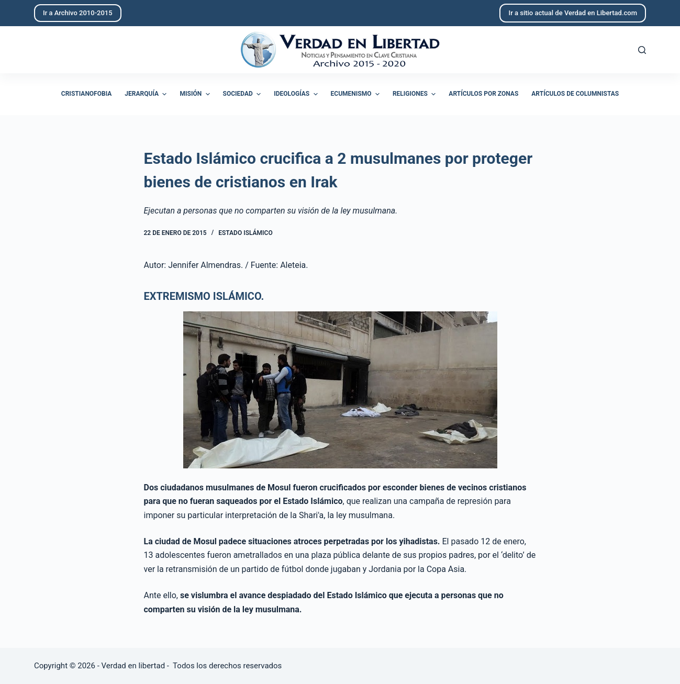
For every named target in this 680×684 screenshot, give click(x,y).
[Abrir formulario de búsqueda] (642, 50)
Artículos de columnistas (575, 93)
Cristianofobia (86, 93)
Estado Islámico (245, 233)
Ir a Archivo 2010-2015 (78, 13)
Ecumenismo (356, 94)
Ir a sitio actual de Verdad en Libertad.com (572, 13)
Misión (196, 94)
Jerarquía (147, 94)
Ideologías (297, 94)
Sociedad (243, 94)
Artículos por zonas (483, 93)
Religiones (415, 94)
